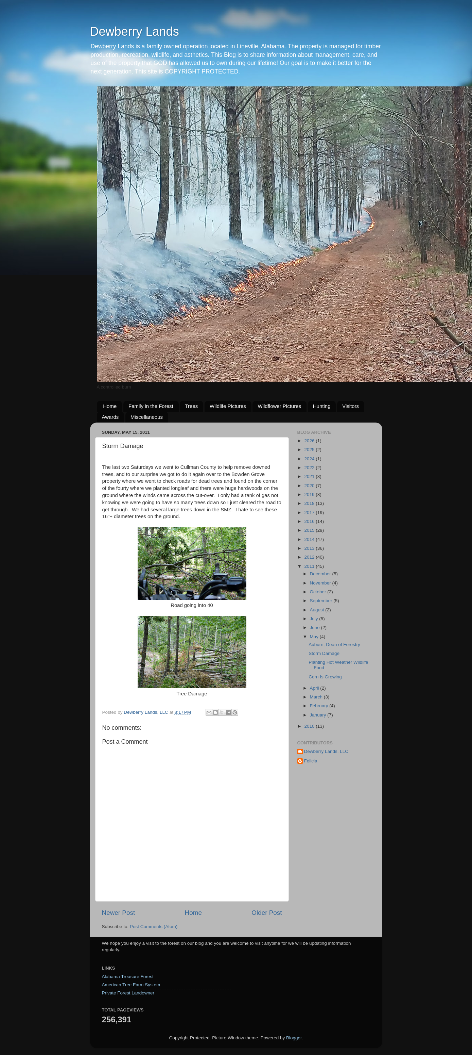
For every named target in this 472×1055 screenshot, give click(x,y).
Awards (110, 417)
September (322, 600)
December (321, 573)
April (315, 688)
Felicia (310, 760)
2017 (310, 512)
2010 (310, 726)
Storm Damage (324, 653)
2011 (310, 566)
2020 (310, 485)
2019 (310, 494)
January (319, 715)
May (315, 636)
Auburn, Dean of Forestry (334, 644)
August (318, 609)
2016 (310, 521)
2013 (310, 548)
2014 (310, 539)
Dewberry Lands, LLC (326, 751)
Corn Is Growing (325, 676)
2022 (310, 467)
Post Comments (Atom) (153, 926)
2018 (310, 503)
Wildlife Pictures (228, 406)
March (317, 696)
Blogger (294, 1037)
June (315, 627)
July (314, 618)
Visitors (350, 406)
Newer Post (118, 912)
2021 (310, 476)
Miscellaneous (146, 417)
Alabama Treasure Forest (128, 976)
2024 (310, 458)
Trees (191, 406)
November (321, 583)
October (319, 591)
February (320, 705)
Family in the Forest (150, 406)
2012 (310, 557)
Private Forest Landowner (128, 992)
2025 (310, 449)
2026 (310, 440)
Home (110, 406)
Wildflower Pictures (279, 406)
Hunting (322, 406)
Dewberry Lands (134, 31)
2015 (310, 530)
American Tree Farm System (131, 984)
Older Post (266, 912)
